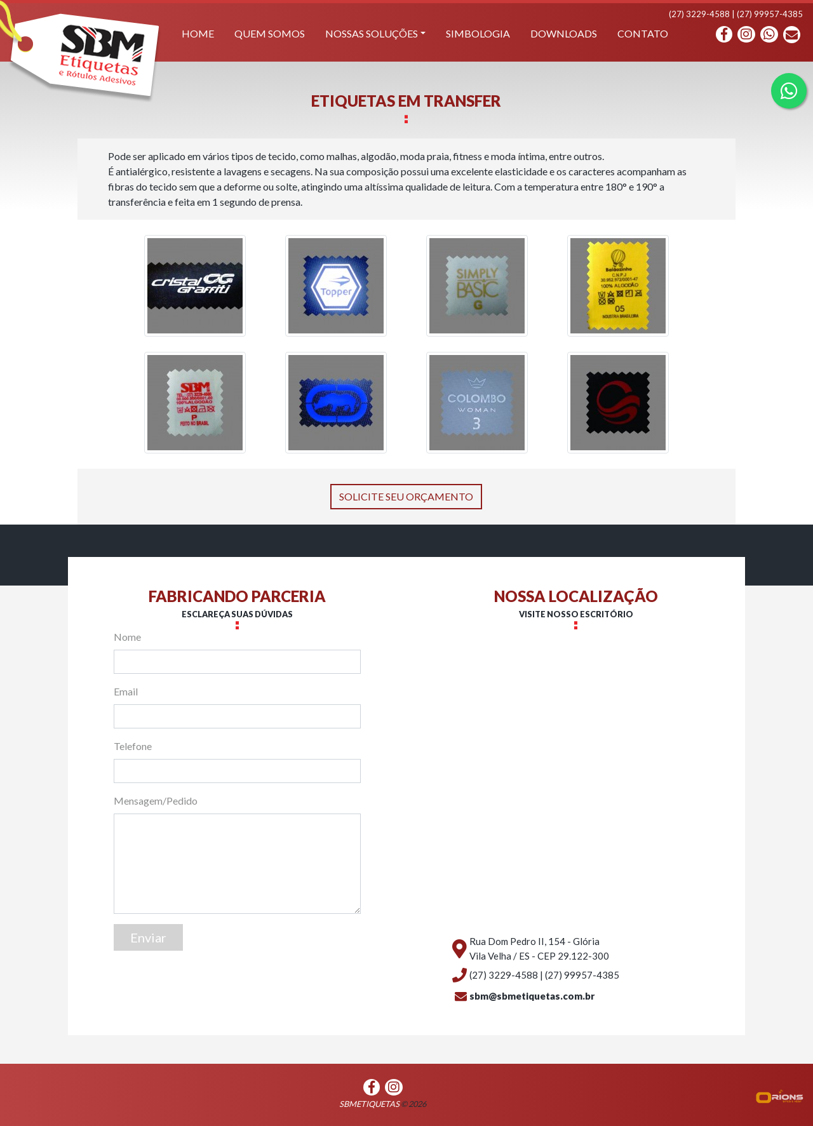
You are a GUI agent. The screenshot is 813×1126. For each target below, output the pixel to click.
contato (642, 33)
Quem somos (269, 33)
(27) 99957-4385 (770, 14)
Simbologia (478, 33)
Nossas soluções (371, 33)
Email (126, 691)
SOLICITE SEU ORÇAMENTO (406, 496)
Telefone (133, 746)
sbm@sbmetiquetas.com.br (532, 996)
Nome (127, 637)
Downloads (563, 33)
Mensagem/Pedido (156, 800)
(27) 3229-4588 (699, 14)
